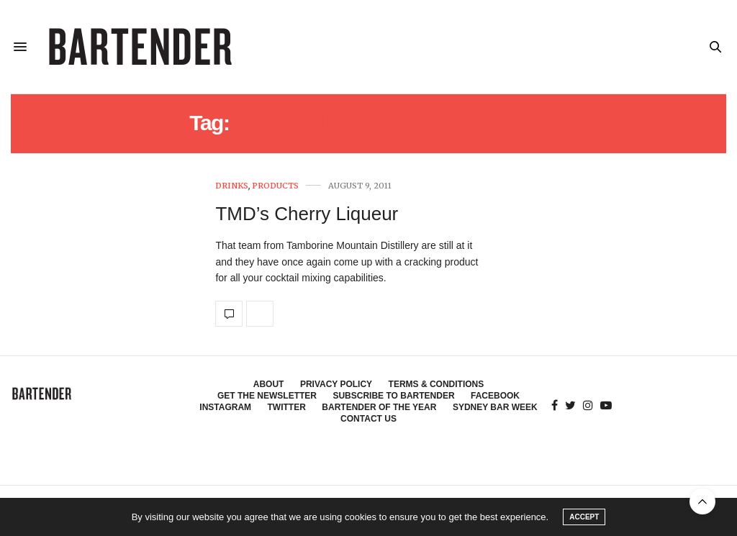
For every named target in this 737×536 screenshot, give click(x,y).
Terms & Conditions (436, 384)
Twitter (287, 407)
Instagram (225, 407)
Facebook (495, 396)
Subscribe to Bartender (393, 396)
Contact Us (368, 419)
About (268, 384)
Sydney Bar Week (495, 407)
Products (275, 186)
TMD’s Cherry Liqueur (306, 213)
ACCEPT (584, 517)
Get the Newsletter (267, 396)
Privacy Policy (336, 384)
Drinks (231, 186)
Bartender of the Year (379, 407)
